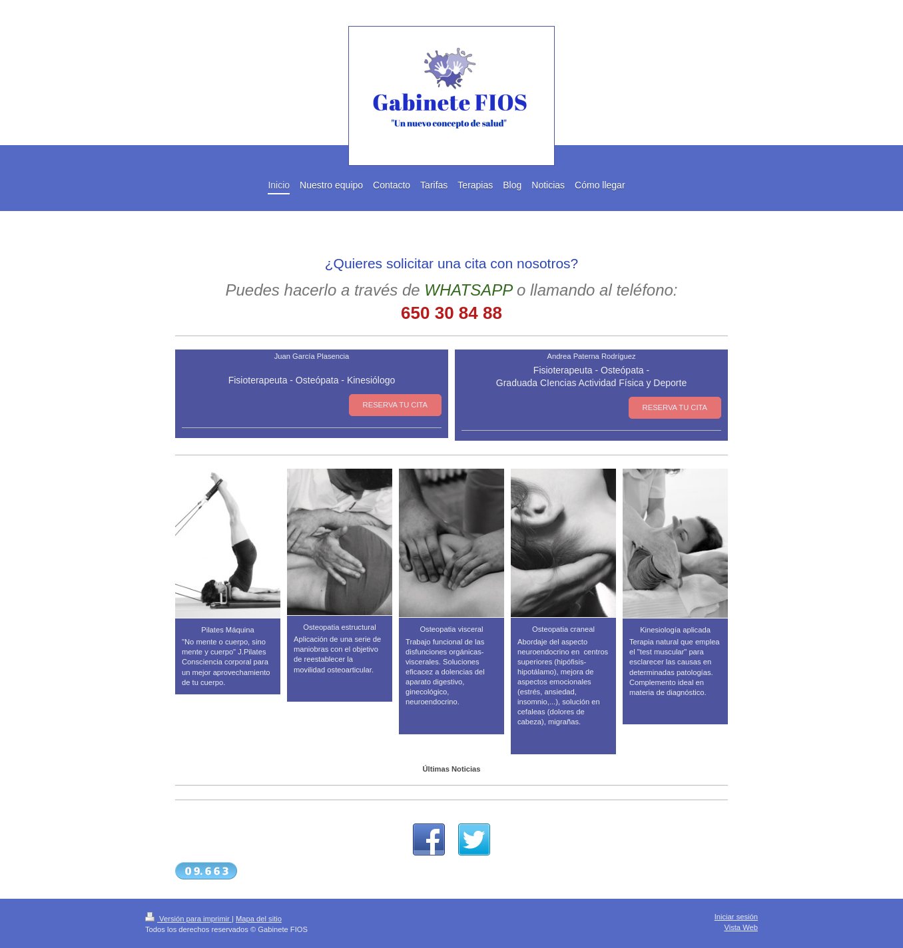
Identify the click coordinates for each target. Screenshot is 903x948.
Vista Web (741, 927)
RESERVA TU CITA (395, 405)
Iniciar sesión (736, 917)
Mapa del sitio (259, 919)
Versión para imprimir (188, 919)
